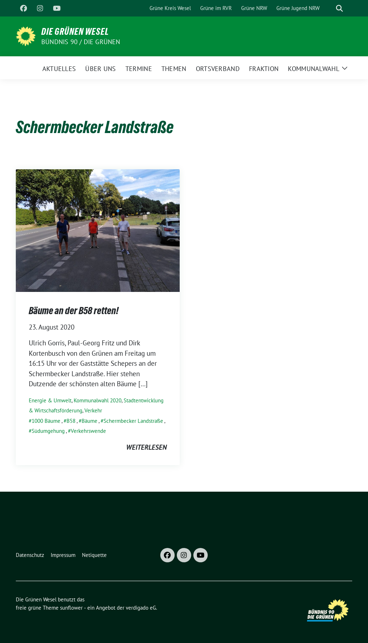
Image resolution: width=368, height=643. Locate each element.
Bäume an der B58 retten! (74, 310)
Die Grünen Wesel (75, 31)
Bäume (89, 420)
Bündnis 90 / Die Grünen (80, 42)
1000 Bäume (46, 420)
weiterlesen (146, 447)
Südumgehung (48, 430)
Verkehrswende (88, 430)
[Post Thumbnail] (98, 229)
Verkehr (93, 410)
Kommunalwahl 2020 (97, 400)
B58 (70, 420)
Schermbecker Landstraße (133, 420)
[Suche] (329, 8)
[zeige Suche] (339, 8)
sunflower (71, 607)
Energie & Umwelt (50, 400)
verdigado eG (141, 607)
